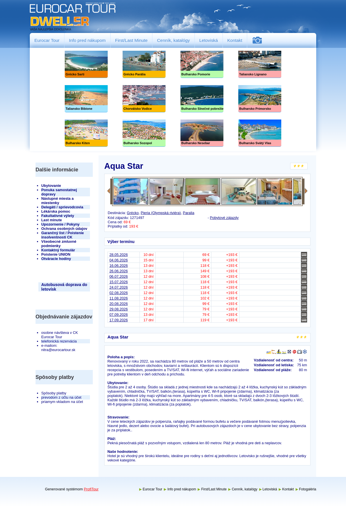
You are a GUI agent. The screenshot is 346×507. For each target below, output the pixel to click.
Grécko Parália (144, 64)
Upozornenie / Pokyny (60, 224)
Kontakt (234, 40)
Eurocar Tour (47, 40)
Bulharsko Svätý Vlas (259, 133)
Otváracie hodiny (56, 259)
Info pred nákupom (87, 40)
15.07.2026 (118, 282)
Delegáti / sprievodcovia (62, 207)
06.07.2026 (118, 276)
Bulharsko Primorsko (259, 98)
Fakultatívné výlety (57, 216)
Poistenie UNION (55, 254)
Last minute (51, 220)
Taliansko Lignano (259, 64)
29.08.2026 (118, 309)
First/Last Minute (131, 40)
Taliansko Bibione (86, 98)
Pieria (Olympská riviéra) (161, 213)
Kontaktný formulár (58, 250)
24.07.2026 (118, 287)
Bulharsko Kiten (86, 133)
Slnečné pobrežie (201, 98)
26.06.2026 (118, 271)
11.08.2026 (118, 298)
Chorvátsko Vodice (144, 98)
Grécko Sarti (86, 64)
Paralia (188, 213)
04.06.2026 (118, 260)
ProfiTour (91, 489)
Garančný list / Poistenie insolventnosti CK (62, 235)
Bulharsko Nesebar (201, 133)
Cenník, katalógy (173, 40)
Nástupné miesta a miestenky (57, 200)
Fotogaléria (259, 40)
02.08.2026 (118, 293)
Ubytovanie (51, 185)
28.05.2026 (118, 254)
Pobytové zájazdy (224, 218)
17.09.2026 (118, 320)
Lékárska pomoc (55, 211)
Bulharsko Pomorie (201, 64)
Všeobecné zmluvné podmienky (58, 243)
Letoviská (208, 40)
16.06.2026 (118, 265)
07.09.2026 (118, 314)
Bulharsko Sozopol (144, 133)
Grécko (133, 213)
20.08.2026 (118, 304)
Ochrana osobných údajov (64, 228)
